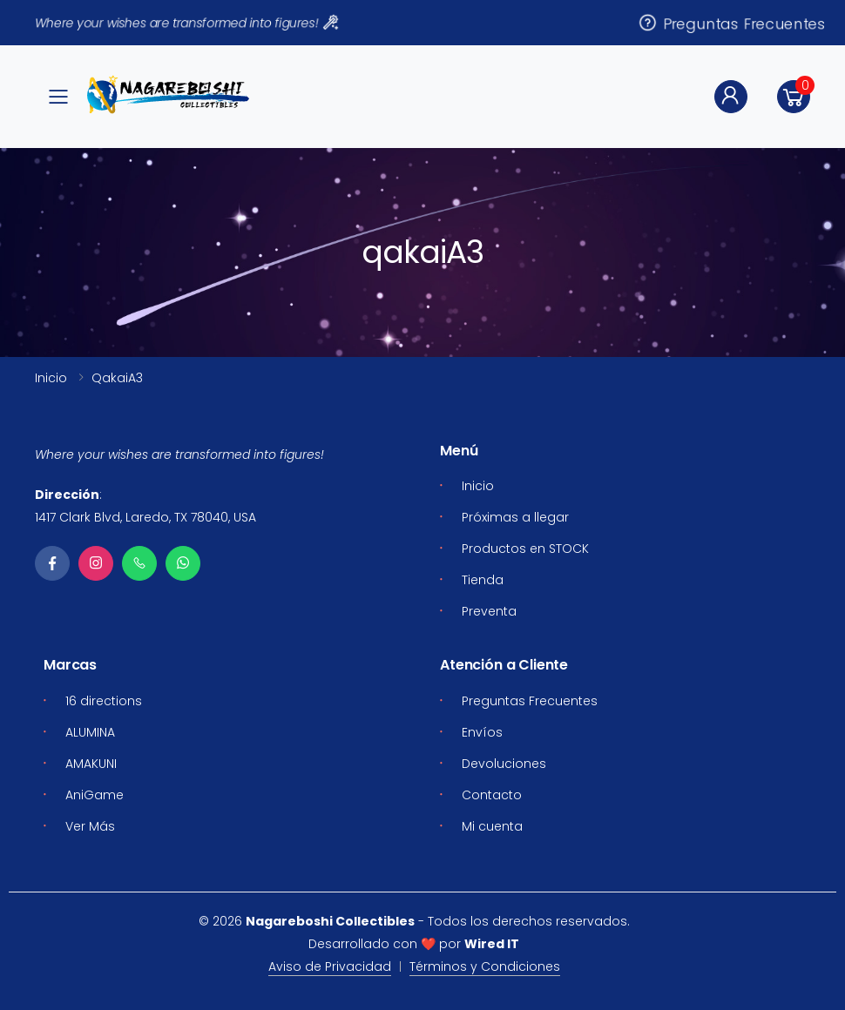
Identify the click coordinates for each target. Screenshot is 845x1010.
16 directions (103, 701)
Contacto (492, 795)
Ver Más (90, 826)
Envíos (482, 732)
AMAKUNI (91, 763)
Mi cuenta (492, 826)
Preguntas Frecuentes (731, 22)
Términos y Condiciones (484, 966)
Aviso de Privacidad (329, 966)
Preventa (489, 611)
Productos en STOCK (525, 548)
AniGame (94, 795)
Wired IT (491, 944)
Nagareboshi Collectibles (330, 921)
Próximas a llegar (515, 517)
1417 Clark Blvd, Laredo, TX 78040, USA (145, 517)
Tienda (483, 580)
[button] (793, 96)
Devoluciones (504, 763)
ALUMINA (90, 732)
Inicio (51, 378)
